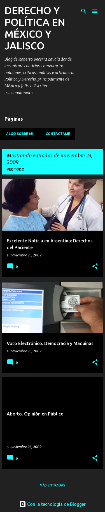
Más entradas (52, 485)
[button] (95, 266)
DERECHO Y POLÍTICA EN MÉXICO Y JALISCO (34, 27)
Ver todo (15, 169)
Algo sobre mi (18, 134)
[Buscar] (83, 11)
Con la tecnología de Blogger (52, 504)
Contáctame (56, 134)
